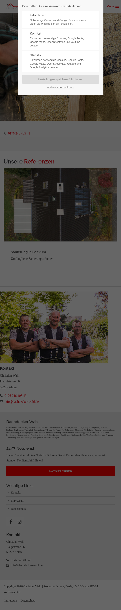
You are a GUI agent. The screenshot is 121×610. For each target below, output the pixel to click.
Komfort (59, 39)
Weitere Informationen (60, 87)
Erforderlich (59, 20)
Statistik (59, 61)
